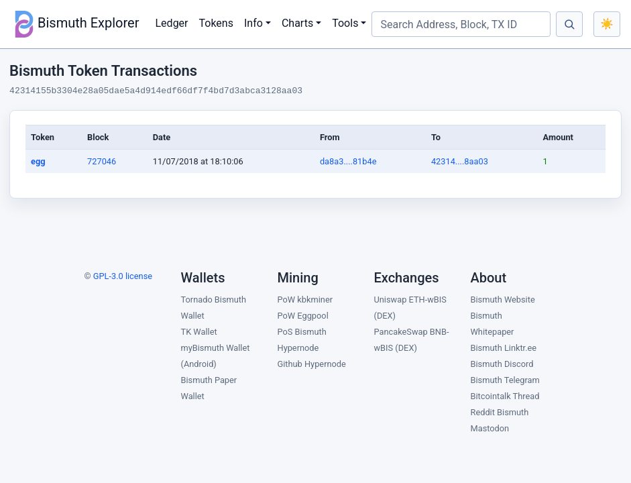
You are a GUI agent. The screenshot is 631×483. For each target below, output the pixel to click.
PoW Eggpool (303, 316)
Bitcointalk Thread (505, 396)
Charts (297, 23)
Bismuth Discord (502, 364)
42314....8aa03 (459, 161)
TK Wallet (199, 332)
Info (253, 23)
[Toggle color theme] (606, 24)
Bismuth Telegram (505, 380)
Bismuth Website (503, 299)
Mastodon (490, 428)
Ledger (172, 23)
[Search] (569, 24)
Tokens (216, 23)
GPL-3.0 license (122, 276)
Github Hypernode (312, 364)
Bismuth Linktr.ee (504, 348)
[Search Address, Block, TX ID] (461, 24)
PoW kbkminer (305, 299)
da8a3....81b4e (348, 161)
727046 (101, 161)
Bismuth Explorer (75, 24)
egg (38, 161)
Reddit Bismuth (500, 412)
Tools (345, 23)
